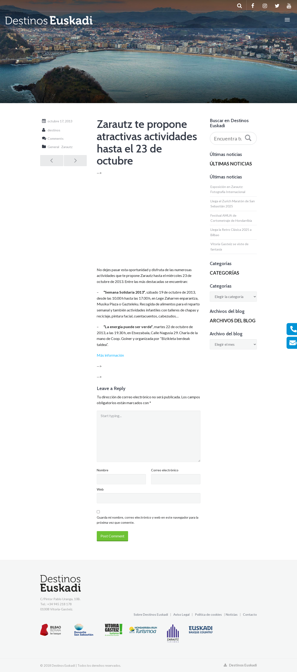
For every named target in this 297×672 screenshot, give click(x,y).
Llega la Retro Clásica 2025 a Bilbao (231, 232)
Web (100, 489)
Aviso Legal (181, 614)
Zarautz (66, 147)
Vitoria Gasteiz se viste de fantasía (229, 246)
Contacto (250, 614)
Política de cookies (208, 614)
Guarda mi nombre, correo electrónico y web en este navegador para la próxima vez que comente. (147, 519)
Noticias (232, 614)
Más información (110, 355)
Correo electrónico (164, 470)
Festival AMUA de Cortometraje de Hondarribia (231, 217)
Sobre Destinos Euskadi (151, 614)
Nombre (102, 470)
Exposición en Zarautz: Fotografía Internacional (227, 189)
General (53, 147)
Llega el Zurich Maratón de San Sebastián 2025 (232, 203)
